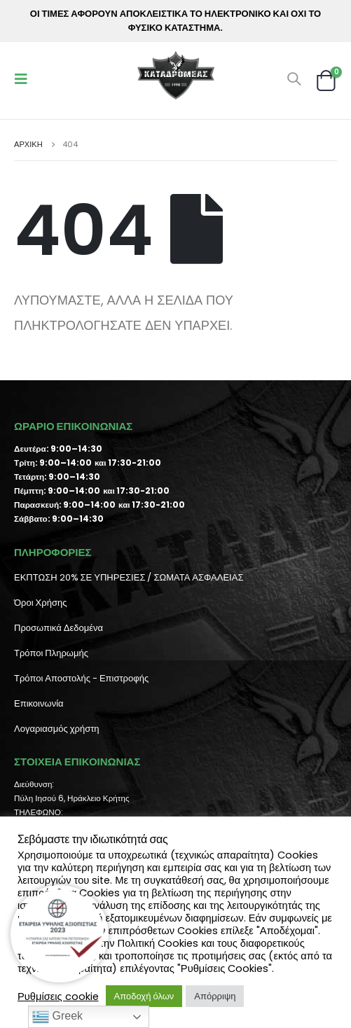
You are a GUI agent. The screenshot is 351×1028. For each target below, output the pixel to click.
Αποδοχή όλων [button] (144, 996)
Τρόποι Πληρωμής (51, 653)
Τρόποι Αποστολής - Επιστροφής (81, 678)
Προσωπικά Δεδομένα (58, 627)
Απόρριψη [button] (214, 996)
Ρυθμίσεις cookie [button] (58, 996)
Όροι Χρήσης (40, 602)
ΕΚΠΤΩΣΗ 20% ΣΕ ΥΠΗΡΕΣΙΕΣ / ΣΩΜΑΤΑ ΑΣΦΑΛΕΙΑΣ (128, 577)
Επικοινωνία (39, 703)
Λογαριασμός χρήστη (56, 728)
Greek (57, 1016)
